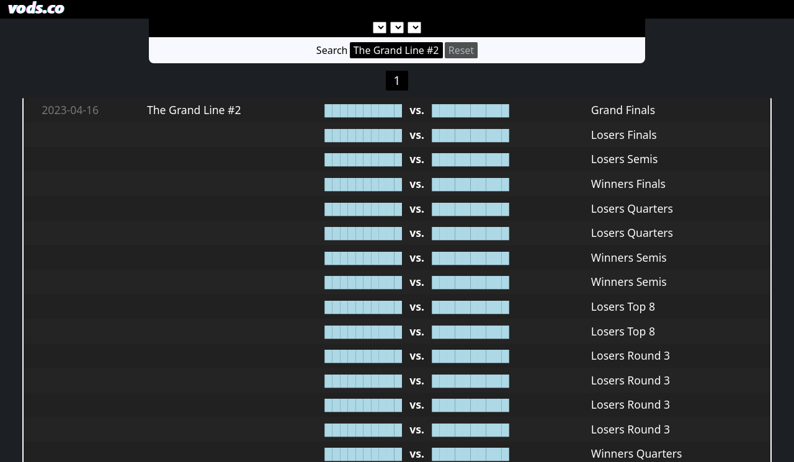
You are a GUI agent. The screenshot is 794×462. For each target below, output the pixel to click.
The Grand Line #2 (396, 50)
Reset (461, 50)
